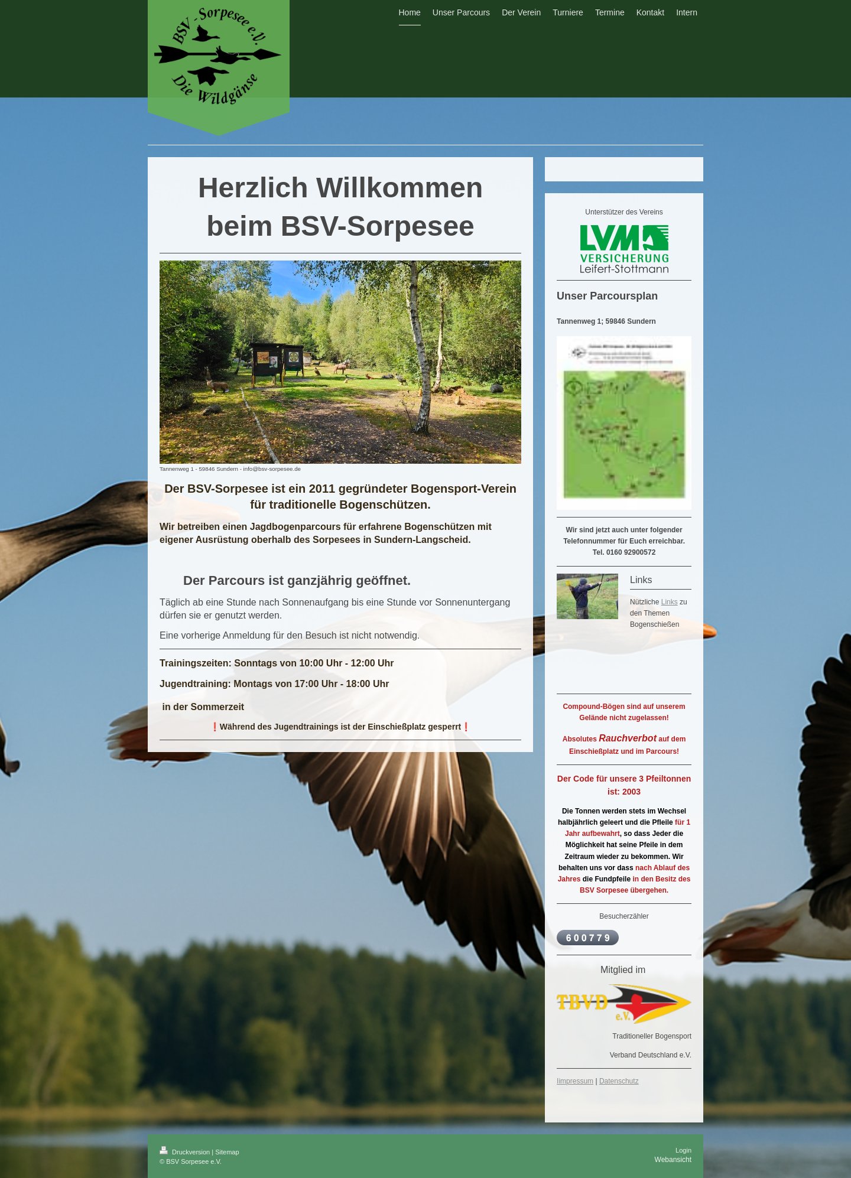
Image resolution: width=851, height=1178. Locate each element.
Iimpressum (575, 1081)
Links (669, 602)
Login (683, 1150)
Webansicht (673, 1160)
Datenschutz (619, 1081)
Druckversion (186, 1152)
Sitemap (227, 1152)
